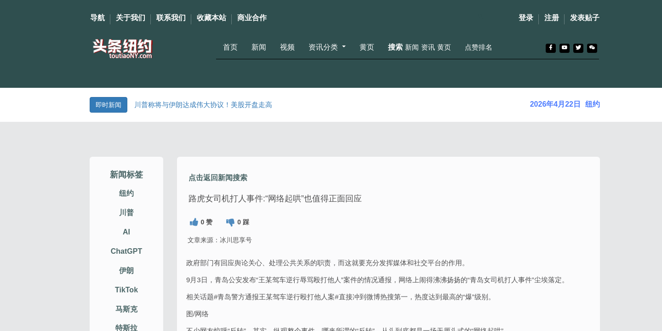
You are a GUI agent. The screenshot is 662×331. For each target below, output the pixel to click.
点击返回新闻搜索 (217, 185)
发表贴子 (584, 18)
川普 (126, 220)
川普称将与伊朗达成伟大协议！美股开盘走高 (203, 104)
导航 (97, 18)
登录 (526, 18)
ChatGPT (126, 259)
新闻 (258, 47)
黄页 (367, 47)
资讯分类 (324, 47)
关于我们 (130, 18)
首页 (230, 47)
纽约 (126, 201)
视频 (287, 47)
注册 (551, 18)
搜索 (395, 47)
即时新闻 (108, 104)
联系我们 (171, 18)
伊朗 (126, 278)
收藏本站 (211, 18)
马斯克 (126, 316)
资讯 (428, 47)
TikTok (126, 298)
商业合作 (252, 18)
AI (126, 240)
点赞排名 (478, 47)
